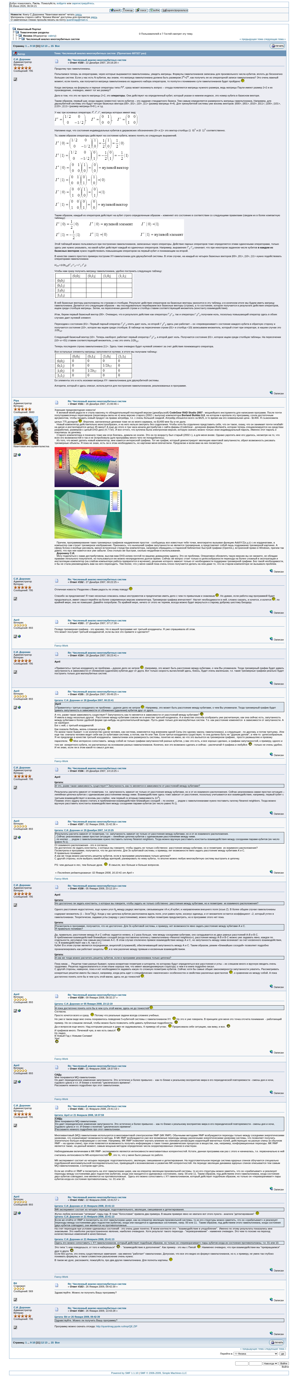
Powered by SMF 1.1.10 (124, 1373)
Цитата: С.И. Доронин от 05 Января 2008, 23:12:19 (84, 1003)
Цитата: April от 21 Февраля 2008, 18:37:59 (79, 1115)
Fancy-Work (61, 645)
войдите (61, 3)
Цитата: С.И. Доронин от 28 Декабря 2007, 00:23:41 (84, 700)
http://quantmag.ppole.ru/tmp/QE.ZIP (116, 1326)
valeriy (51, 35)
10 (33, 46)
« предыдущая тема (251, 39)
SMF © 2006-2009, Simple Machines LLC (163, 1373)
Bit (15, 1283)
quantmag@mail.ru (77, 19)
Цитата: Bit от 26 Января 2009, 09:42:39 (77, 1316)
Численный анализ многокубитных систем (52, 39)
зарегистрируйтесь (83, 3)
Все (57, 46)
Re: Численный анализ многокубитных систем (97, 60)
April (16, 620)
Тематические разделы (34, 32)
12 (42, 46)
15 (52, 46)
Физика (27, 35)
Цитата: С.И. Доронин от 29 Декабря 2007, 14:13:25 (84, 830)
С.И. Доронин (22, 59)
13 (46, 46)
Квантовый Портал (29, 29)
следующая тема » (275, 39)
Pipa (16, 400)
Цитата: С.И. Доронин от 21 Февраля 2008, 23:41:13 (84, 1206)
